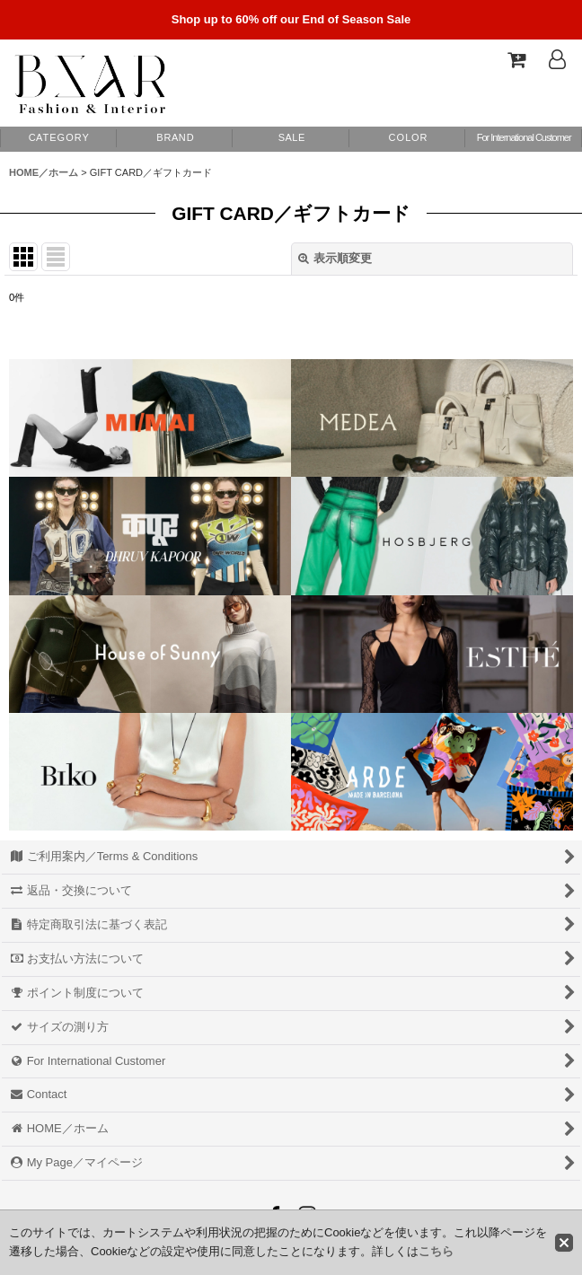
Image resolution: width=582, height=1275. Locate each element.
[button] (407, 139)
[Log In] (557, 59)
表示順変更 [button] (335, 258)
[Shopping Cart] (515, 59)
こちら (436, 1251)
